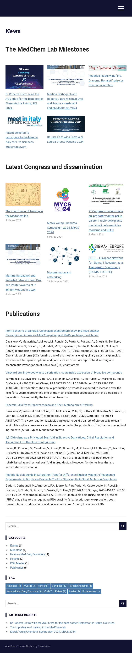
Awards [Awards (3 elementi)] (30, 585)
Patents (15, 558)
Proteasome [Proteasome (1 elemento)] (91, 591)
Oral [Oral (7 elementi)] (48, 591)
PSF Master (17, 563)
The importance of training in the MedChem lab (38, 627)
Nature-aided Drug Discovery (27, 554)
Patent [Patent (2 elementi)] (60, 591)
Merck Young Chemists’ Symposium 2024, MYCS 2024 (63, 227)
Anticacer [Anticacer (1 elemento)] (14, 585)
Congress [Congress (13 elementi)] (59, 585)
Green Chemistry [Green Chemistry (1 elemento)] (81, 585)
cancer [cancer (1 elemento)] (43, 585)
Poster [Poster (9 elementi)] (74, 591)
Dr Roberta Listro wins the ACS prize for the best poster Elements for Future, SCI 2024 (62, 623)
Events (14, 545)
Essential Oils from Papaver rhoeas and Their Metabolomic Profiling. (49, 405)
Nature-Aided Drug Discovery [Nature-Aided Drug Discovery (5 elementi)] (24, 591)
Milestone (16, 550)
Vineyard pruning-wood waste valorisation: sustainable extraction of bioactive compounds (64, 372)
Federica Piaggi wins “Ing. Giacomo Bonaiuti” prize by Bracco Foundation (106, 80)
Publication (17, 567)
